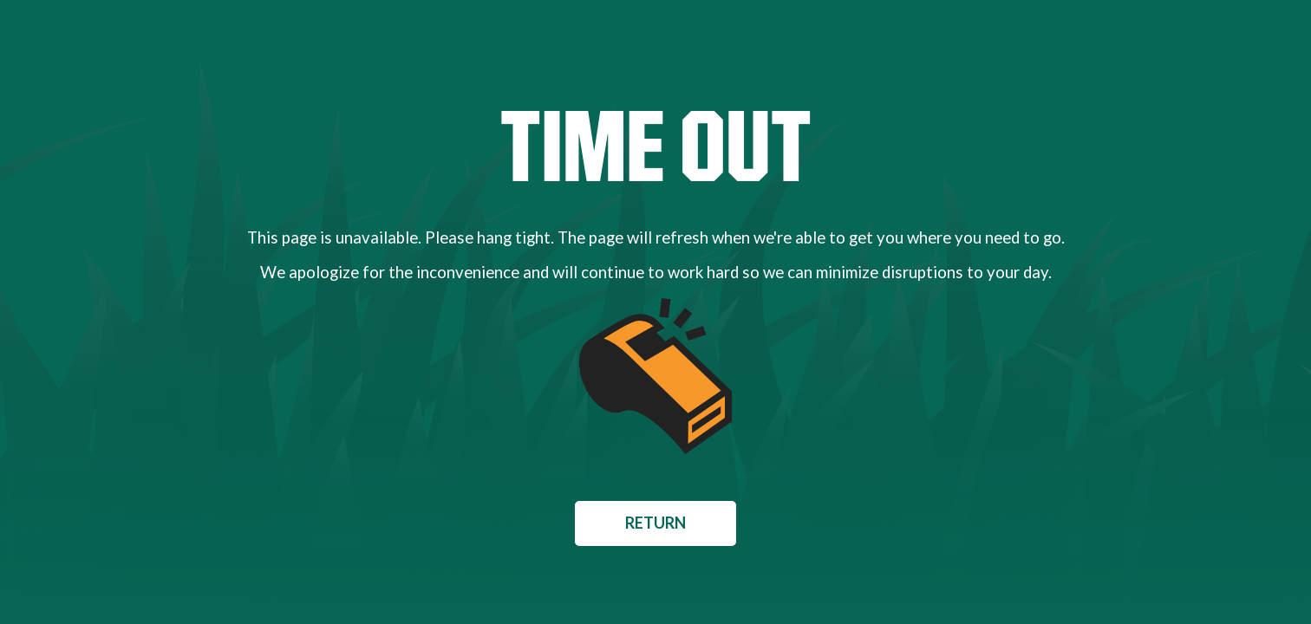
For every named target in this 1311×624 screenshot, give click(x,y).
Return (655, 522)
